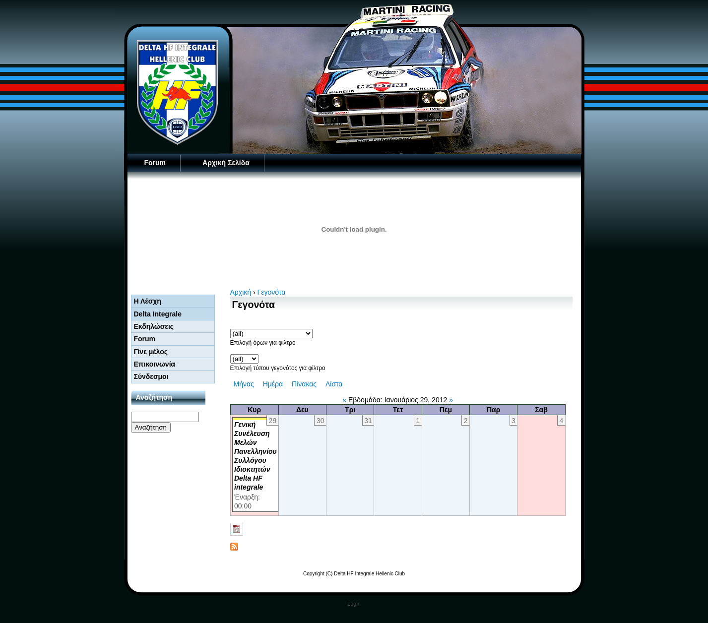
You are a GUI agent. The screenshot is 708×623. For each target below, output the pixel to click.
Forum (155, 163)
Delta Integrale (158, 314)
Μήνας (244, 384)
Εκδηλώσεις (154, 326)
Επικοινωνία (155, 364)
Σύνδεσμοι (151, 376)
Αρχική (241, 292)
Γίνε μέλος (151, 352)
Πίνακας (304, 384)
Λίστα (334, 384)
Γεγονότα (271, 292)
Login (354, 604)
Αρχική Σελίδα (226, 163)
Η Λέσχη (147, 301)
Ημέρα (273, 384)
